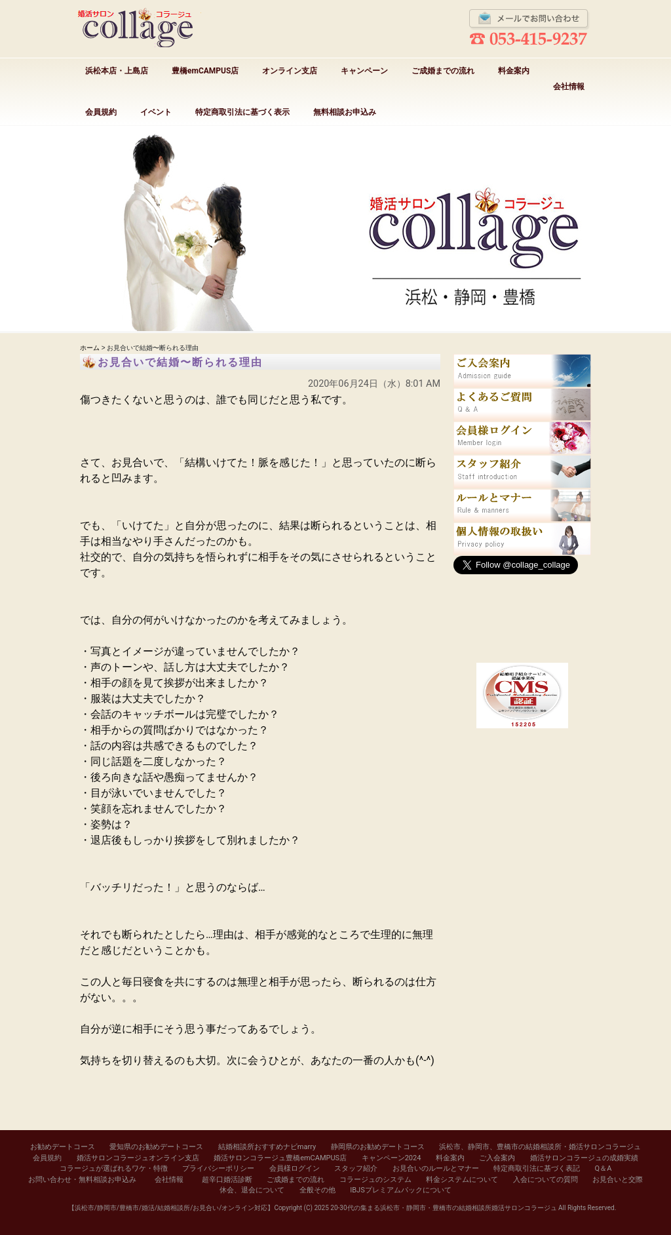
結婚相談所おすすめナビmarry (267, 1147)
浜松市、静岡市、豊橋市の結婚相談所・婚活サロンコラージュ (540, 1147)
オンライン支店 (289, 70)
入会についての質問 (545, 1179)
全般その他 (317, 1190)
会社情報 (569, 86)
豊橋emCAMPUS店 (205, 70)
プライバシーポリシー (218, 1168)
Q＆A (603, 1168)
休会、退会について (252, 1190)
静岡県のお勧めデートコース (378, 1147)
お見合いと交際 (617, 1179)
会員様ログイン (294, 1168)
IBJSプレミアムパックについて (400, 1190)
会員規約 (101, 112)
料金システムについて (462, 1179)
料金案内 (513, 70)
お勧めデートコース (62, 1147)
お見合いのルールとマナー (436, 1168)
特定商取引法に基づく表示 (242, 112)
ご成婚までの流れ (443, 70)
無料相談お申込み (344, 112)
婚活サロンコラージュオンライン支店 (138, 1158)
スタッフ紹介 (355, 1168)
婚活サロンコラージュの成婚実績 (584, 1158)
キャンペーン (364, 70)
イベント (156, 112)
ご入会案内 (497, 1158)
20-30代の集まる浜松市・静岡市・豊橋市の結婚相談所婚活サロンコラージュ (443, 1207)
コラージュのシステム (375, 1179)
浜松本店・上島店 (116, 70)
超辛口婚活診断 (227, 1179)
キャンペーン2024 (391, 1158)
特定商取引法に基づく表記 (536, 1168)
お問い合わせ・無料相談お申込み (82, 1179)
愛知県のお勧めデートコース (156, 1147)
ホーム (90, 347)
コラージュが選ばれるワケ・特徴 (114, 1168)
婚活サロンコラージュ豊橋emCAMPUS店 (280, 1158)
